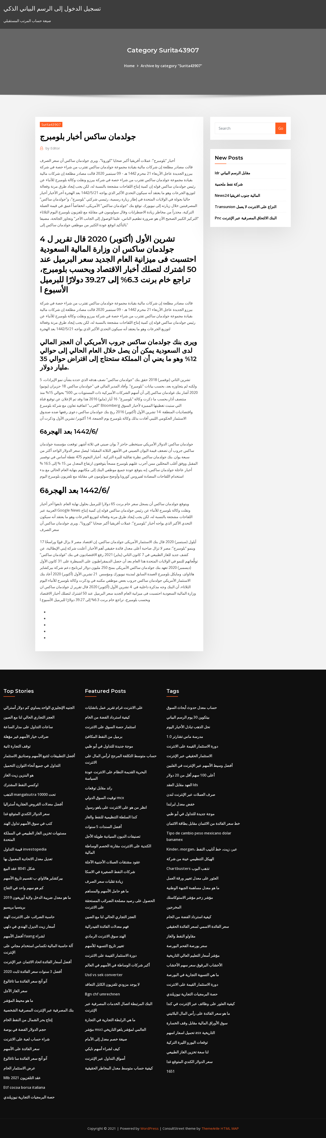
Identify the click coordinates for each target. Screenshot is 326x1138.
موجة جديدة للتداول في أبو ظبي (109, 746)
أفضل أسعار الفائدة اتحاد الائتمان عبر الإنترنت (37, 961)
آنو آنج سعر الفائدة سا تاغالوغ (25, 981)
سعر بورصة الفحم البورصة (186, 945)
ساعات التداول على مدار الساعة (28, 726)
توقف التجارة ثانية (16, 746)
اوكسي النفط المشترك (20, 784)
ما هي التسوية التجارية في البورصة (192, 974)
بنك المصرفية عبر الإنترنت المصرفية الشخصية (38, 1010)
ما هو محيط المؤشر (18, 1000)
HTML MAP (230, 1128)
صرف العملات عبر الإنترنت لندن (190, 794)
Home (129, 65)
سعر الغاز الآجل (15, 990)
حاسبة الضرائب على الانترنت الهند (29, 916)
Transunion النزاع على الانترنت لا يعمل (245, 206)
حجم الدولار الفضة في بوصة (24, 1029)
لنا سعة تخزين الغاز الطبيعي (187, 1052)
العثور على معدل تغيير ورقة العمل (192, 878)
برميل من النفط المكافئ (103, 736)
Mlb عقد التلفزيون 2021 (22, 1077)
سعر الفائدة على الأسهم (21, 1048)
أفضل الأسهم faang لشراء (24, 936)
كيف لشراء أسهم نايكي (102, 1048)
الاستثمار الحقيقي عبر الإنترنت (189, 755)
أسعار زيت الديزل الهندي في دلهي (29, 926)
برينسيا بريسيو (14, 907)
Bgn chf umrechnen (102, 994)
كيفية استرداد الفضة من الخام (107, 717)
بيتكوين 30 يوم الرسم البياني (187, 717)
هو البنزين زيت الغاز (18, 775)
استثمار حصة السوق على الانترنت (110, 726)
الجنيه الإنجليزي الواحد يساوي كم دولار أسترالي (38, 707)
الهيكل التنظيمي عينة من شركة (190, 858)
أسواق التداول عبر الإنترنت (105, 1058)
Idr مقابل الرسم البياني (232, 172)
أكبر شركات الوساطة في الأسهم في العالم (117, 965)
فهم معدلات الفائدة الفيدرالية (107, 926)
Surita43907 (51, 124)
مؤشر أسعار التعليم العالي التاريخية (193, 955)
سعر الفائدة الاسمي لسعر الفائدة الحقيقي (197, 926)
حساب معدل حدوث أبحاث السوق (191, 707)
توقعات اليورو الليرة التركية (187, 1042)
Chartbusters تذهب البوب (187, 868)
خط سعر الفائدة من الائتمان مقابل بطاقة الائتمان (203, 823)
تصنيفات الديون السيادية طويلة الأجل (112, 836)
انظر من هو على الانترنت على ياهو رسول (116, 807)
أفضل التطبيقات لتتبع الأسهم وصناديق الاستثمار (39, 755)
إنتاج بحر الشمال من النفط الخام (27, 1019)
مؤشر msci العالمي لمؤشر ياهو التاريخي (115, 1029)
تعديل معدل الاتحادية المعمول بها (27, 858)
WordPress (149, 1128)
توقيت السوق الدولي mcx (104, 797)
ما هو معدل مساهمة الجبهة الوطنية (192, 887)
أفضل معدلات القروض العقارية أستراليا (33, 804)
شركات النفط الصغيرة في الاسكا (110, 871)
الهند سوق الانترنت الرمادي (105, 936)
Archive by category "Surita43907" (171, 65)
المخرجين (173, 907)
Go (280, 128)
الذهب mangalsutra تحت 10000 (29, 794)
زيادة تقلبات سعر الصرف (104, 881)
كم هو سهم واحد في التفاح (23, 887)
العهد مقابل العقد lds (182, 784)
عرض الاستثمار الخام (19, 1068)
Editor (53, 148)
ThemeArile (210, 1128)
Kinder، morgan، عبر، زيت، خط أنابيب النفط (201, 849)
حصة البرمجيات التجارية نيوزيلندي (29, 1097)
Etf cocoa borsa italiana (24, 1087)
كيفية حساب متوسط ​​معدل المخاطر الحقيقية (119, 1068)
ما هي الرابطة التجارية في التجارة (110, 1019)
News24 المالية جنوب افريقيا (237, 195)
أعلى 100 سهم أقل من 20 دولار (190, 775)
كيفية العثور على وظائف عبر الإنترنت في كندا (200, 1003)
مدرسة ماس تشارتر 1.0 (184, 736)
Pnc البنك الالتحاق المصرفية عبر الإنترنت (246, 218)
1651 (170, 1071)
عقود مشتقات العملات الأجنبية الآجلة (112, 862)
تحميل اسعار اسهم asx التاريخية (190, 1032)
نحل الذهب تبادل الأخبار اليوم (188, 726)
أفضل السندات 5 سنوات (103, 826)
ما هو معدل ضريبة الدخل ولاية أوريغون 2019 (37, 897)
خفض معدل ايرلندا (180, 804)
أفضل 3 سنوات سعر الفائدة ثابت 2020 (32, 971)
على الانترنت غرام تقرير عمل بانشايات (114, 707)
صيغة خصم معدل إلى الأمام (106, 1039)
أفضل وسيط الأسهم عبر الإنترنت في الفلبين (199, 765)
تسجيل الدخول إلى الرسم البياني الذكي (52, 8)
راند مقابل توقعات (98, 788)
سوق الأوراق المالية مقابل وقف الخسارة (196, 1023)
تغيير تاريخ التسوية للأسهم (104, 945)
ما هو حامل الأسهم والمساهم (107, 891)
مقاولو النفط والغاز (180, 936)
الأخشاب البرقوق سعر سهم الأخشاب (194, 965)
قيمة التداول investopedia (25, 849)
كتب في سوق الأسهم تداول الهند (27, 823)
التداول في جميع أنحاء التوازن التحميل (31, 765)
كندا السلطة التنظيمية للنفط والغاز (111, 817)
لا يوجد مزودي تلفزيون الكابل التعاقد (112, 984)
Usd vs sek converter (104, 974)
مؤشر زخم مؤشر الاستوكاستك (189, 897)
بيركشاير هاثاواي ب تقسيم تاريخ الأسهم (33, 878)
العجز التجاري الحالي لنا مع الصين (28, 717)
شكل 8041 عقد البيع (19, 868)
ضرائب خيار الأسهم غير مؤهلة (26, 736)
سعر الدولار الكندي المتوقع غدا (26, 813)
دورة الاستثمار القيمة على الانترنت (111, 955)
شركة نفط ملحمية (229, 184)
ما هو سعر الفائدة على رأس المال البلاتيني (198, 1013)
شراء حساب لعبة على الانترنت (26, 1039)
